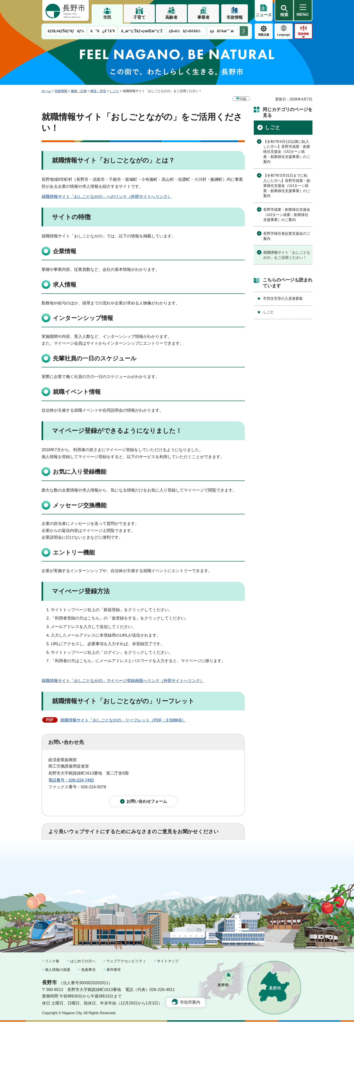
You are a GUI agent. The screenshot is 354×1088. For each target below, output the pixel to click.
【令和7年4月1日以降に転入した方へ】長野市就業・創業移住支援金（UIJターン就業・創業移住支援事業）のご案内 (286, 152)
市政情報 (234, 17)
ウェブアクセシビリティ (126, 1027)
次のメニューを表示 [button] (244, 31)
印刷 (243, 99)
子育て (139, 17)
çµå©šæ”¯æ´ (224, 31)
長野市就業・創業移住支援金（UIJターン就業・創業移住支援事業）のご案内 (286, 215)
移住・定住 (98, 91)
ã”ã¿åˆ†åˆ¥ (103, 31)
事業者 (203, 17)
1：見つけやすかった (74, 876)
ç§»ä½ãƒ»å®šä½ (186, 31)
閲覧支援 (263, 34)
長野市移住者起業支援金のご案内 (286, 236)
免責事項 (88, 1036)
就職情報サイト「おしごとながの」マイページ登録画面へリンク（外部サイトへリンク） (123, 680)
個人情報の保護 (57, 1036)
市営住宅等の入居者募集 (283, 298)
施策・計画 (79, 91)
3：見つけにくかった (156, 876)
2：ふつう (103, 856)
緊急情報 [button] (303, 33)
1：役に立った (68, 856)
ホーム (46, 91)
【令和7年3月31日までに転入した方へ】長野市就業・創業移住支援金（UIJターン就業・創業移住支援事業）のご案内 (286, 186)
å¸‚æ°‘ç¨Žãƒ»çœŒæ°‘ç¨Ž (142, 31)
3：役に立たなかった (144, 856)
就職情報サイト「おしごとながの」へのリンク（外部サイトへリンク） (107, 196)
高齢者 (171, 17)
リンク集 (52, 1027)
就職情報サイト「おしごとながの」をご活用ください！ (286, 255)
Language (283, 34)
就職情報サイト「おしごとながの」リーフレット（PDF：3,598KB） (123, 720)
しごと (114, 91)
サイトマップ (168, 1027)
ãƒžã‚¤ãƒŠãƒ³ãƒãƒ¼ (66, 31)
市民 (107, 17)
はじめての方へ (82, 1027)
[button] (284, 10)
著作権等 (113, 1036)
